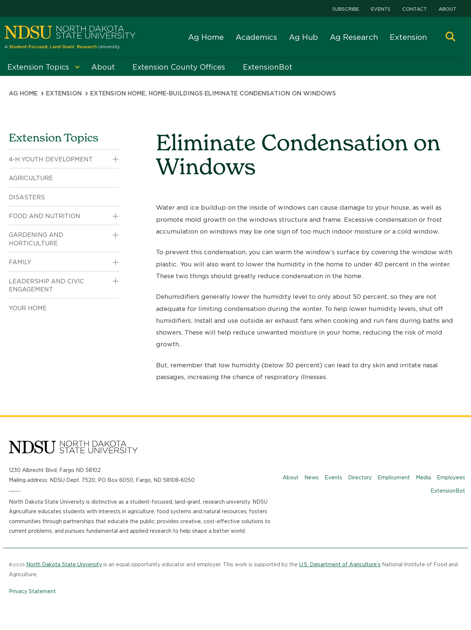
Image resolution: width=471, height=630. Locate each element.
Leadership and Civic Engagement (46, 285)
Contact (414, 9)
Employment (394, 477)
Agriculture (31, 178)
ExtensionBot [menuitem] (267, 67)
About (447, 9)
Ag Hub (303, 37)
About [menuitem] (103, 67)
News (311, 477)
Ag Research (354, 37)
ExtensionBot (448, 491)
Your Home (28, 308)
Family (20, 262)
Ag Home (206, 37)
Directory (360, 477)
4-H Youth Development (51, 159)
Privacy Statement (32, 591)
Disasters (27, 197)
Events (380, 9)
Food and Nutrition (44, 216)
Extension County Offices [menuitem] (178, 67)
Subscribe (345, 9)
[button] (450, 37)
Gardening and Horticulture (36, 238)
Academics (256, 37)
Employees (451, 477)
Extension (408, 37)
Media (423, 477)
